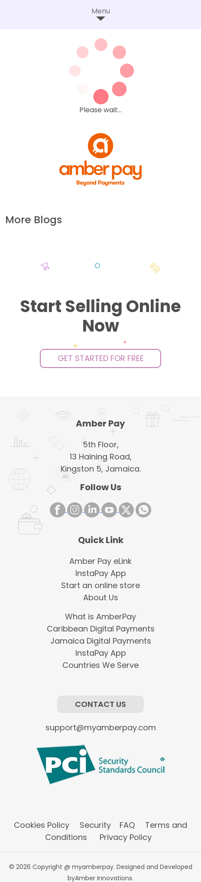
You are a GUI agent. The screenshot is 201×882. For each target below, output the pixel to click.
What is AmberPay (100, 616)
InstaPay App (100, 573)
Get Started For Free (101, 358)
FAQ (127, 825)
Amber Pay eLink (100, 561)
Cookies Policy (41, 825)
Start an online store (100, 585)
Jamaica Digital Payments (100, 640)
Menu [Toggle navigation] (100, 14)
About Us (100, 597)
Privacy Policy (123, 837)
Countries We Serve (100, 665)
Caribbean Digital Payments (101, 628)
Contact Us (100, 704)
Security (94, 825)
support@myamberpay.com (100, 727)
